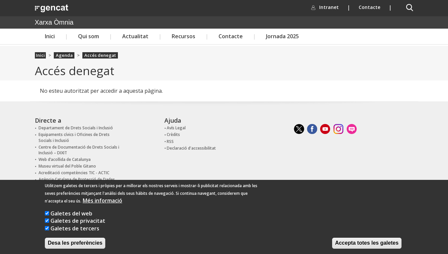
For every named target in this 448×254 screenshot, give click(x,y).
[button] (409, 8)
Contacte (369, 7)
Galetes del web (71, 220)
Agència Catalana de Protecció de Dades (77, 179)
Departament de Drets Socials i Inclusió (76, 128)
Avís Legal (176, 128)
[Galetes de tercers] (47, 235)
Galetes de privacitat (77, 227)
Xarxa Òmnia (54, 22)
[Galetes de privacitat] (47, 227)
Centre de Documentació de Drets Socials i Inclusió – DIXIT (79, 150)
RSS (170, 141)
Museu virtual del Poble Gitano (67, 166)
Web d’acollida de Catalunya (65, 159)
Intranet (333, 7)
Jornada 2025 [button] (282, 36)
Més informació (102, 207)
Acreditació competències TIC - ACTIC (74, 173)
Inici (50, 36)
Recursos (183, 36)
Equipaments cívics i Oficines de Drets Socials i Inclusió (74, 137)
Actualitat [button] (135, 36)
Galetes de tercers (74, 235)
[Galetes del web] (47, 220)
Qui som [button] (88, 36)
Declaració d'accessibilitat (191, 148)
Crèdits (173, 134)
